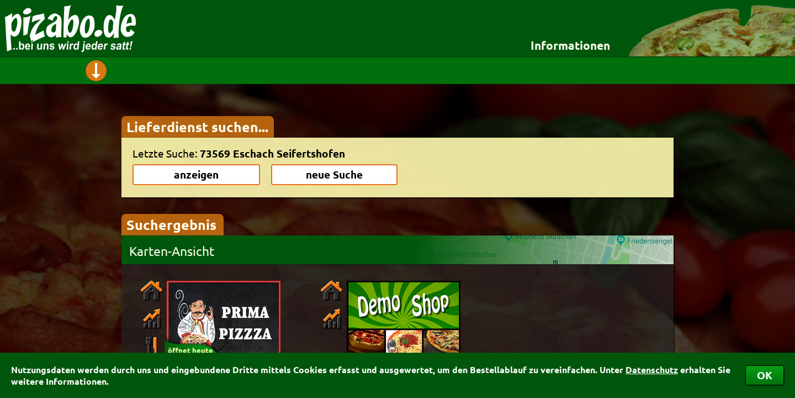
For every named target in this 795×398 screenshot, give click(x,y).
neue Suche (334, 174)
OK (764, 375)
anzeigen (196, 174)
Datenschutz (652, 369)
